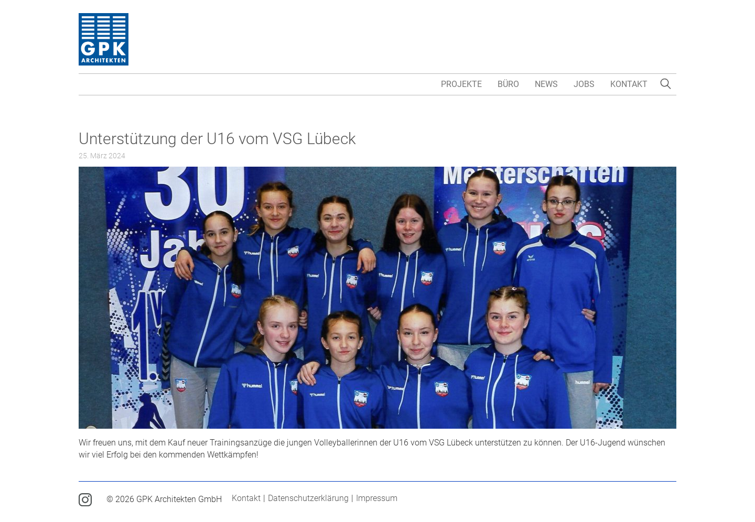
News (546, 84)
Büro (508, 84)
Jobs (584, 84)
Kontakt (629, 84)
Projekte (461, 84)
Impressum (376, 498)
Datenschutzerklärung (308, 498)
